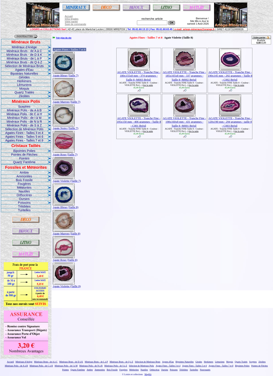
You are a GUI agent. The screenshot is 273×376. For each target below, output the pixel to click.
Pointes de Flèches (24, 154)
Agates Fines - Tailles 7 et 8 (24, 140)
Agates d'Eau (24, 70)
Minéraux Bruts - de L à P (24, 58)
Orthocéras (24, 195)
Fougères (24, 184)
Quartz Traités (24, 92)
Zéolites (24, 96)
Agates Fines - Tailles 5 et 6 (24, 136)
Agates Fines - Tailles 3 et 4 (24, 133)
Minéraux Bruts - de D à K (24, 54)
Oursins (24, 199)
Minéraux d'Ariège (24, 47)
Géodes (24, 77)
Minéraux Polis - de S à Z (24, 125)
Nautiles (24, 191)
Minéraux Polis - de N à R (24, 121)
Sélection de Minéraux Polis (24, 129)
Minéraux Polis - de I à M (24, 118)
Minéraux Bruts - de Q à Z (24, 62)
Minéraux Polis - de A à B (24, 110)
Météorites (24, 187)
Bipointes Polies (24, 151)
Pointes (24, 158)
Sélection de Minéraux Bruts (24, 66)
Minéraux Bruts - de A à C (24, 51)
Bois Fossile (24, 180)
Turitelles (24, 210)
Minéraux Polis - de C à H (24, 114)
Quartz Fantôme (24, 162)
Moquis (24, 88)
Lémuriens (24, 85)
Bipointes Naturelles (24, 73)
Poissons (24, 202)
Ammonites (24, 176)
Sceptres (24, 106)
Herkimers (24, 81)
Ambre (24, 172)
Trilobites (24, 206)
